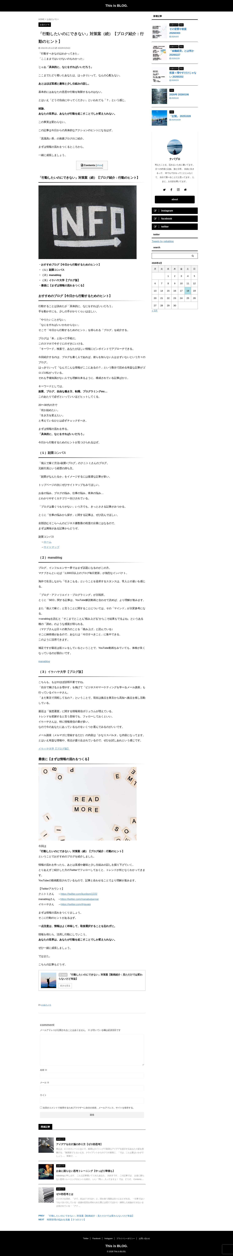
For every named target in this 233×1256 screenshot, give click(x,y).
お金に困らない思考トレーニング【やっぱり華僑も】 (85, 1171)
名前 (43, 1070)
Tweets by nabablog (163, 241)
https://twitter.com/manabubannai (79, 899)
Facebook (96, 1238)
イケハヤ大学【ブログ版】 (66, 671)
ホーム (48, 541)
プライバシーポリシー (125, 1238)
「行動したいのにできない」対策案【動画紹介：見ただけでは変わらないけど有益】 (90, 1215)
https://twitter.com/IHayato (76, 904)
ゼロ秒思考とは (64, 1194)
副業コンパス (57, 452)
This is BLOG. (116, 6)
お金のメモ (46, 1005)
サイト (43, 1095)
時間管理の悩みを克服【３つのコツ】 (66, 1219)
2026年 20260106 (179, 94)
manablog (55, 557)
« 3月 (155, 310)
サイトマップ (51, 547)
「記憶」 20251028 (180, 116)
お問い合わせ (144, 1238)
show (99, 165)
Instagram (108, 1238)
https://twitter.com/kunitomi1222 (79, 893)
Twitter (85, 1238)
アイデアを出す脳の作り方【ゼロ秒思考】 (79, 1144)
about (175, 199)
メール (44, 1082)
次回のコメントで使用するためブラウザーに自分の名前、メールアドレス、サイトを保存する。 (89, 1107)
